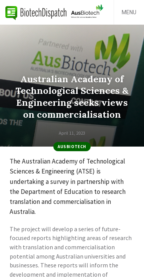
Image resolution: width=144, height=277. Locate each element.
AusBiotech (72, 146)
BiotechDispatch (36, 12)
